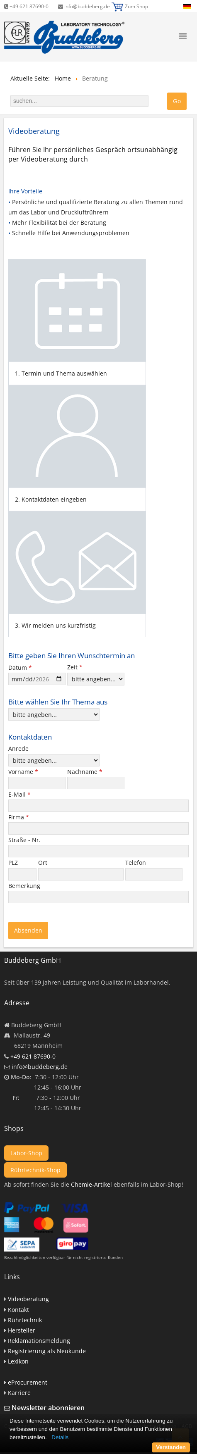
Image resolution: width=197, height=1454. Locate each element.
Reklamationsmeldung (39, 1341)
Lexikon (18, 1361)
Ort (43, 862)
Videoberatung (28, 1299)
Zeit (75, 667)
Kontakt (18, 1310)
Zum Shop (136, 6)
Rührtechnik (25, 1320)
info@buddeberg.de (84, 6)
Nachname (84, 772)
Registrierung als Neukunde (47, 1351)
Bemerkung (25, 886)
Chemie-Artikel (91, 1184)
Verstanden (171, 1447)
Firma (18, 817)
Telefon (136, 862)
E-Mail (19, 794)
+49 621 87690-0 (26, 6)
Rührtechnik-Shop (35, 1170)
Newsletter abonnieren (48, 1407)
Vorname (23, 772)
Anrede (18, 748)
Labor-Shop (26, 1153)
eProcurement (27, 1382)
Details (59, 1437)
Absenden (28, 930)
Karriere (19, 1393)
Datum (20, 667)
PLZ (13, 862)
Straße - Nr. (25, 840)
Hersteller (21, 1330)
